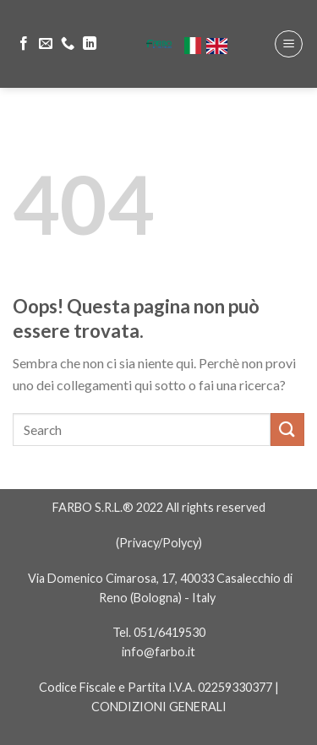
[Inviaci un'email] (45, 44)
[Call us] (67, 44)
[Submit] (287, 429)
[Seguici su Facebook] (23, 44)
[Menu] (289, 43)
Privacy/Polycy (159, 543)
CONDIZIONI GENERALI (159, 706)
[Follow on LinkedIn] (89, 44)
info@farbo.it (158, 651)
